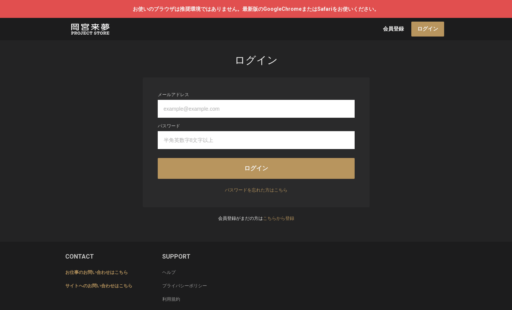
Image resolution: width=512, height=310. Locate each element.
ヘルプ (169, 272)
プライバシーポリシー (184, 285)
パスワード (169, 126)
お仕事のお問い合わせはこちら (96, 272)
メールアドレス (173, 94)
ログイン (427, 29)
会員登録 (393, 29)
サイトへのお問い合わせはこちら (98, 285)
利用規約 (171, 299)
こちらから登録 (278, 218)
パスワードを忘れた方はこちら (256, 190)
